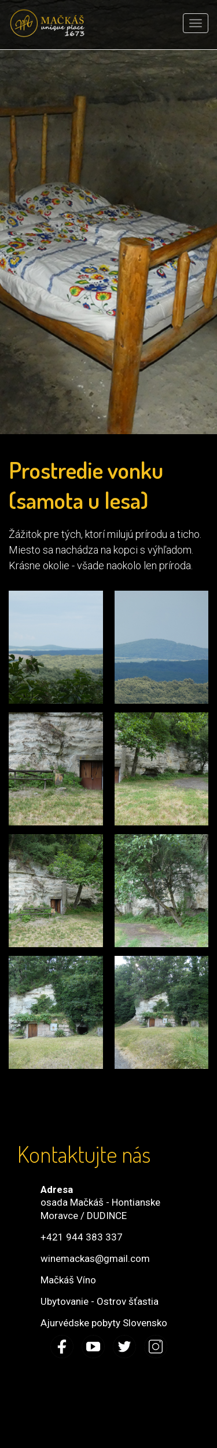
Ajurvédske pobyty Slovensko (104, 1323)
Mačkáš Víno (68, 1280)
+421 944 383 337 (82, 1237)
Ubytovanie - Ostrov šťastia (100, 1301)
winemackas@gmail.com (95, 1258)
